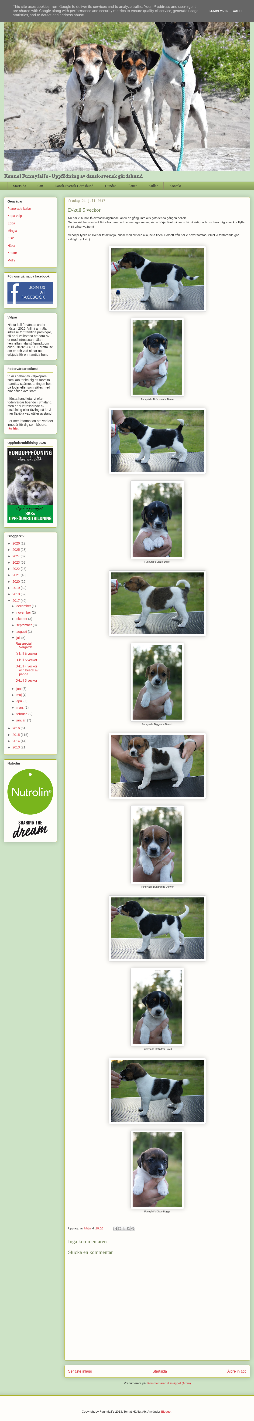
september (24, 625)
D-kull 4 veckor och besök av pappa (27, 670)
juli (18, 638)
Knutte (12, 253)
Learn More (218, 11)
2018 (17, 594)
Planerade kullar (19, 208)
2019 (17, 588)
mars (20, 707)
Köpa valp (14, 216)
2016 (17, 728)
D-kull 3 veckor (26, 680)
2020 (17, 581)
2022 (17, 569)
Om (40, 186)
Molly (11, 260)
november (24, 612)
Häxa (11, 245)
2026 (17, 543)
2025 (17, 549)
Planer (132, 186)
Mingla (12, 231)
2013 (17, 747)
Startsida (19, 186)
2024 (17, 556)
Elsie (10, 238)
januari (21, 720)
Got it (237, 11)
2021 (17, 575)
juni (19, 688)
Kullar (153, 186)
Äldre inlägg (237, 1371)
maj (19, 695)
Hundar (110, 186)
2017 (17, 600)
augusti (22, 631)
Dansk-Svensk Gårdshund (74, 186)
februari (22, 714)
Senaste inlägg (80, 1371)
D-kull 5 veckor (26, 660)
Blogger (166, 1411)
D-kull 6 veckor (26, 654)
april (19, 701)
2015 (17, 735)
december (24, 606)
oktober (22, 619)
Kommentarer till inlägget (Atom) (169, 1383)
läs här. (13, 428)
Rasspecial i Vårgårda (24, 645)
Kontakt (175, 186)
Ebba (11, 223)
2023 (17, 562)
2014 (17, 741)
